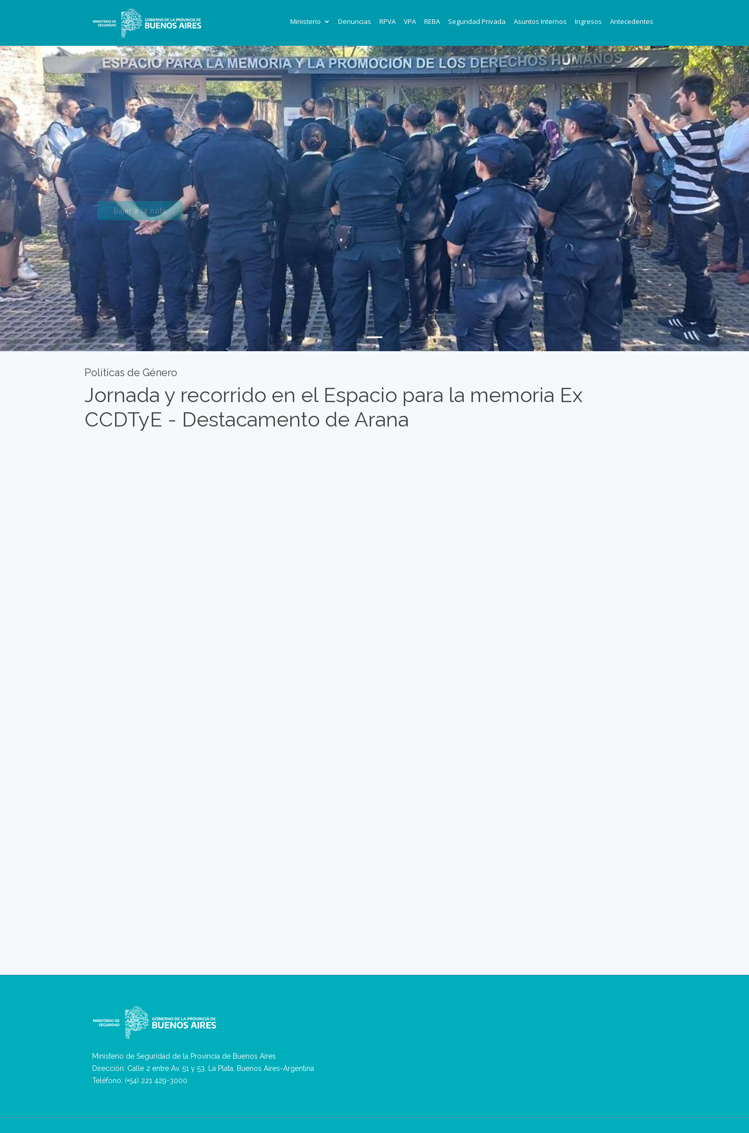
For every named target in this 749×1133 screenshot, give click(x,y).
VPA (410, 21)
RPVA (387, 21)
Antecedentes (631, 21)
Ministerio (305, 21)
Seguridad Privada (477, 21)
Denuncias (354, 21)
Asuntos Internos (540, 21)
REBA (432, 21)
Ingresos (588, 21)
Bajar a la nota (140, 215)
